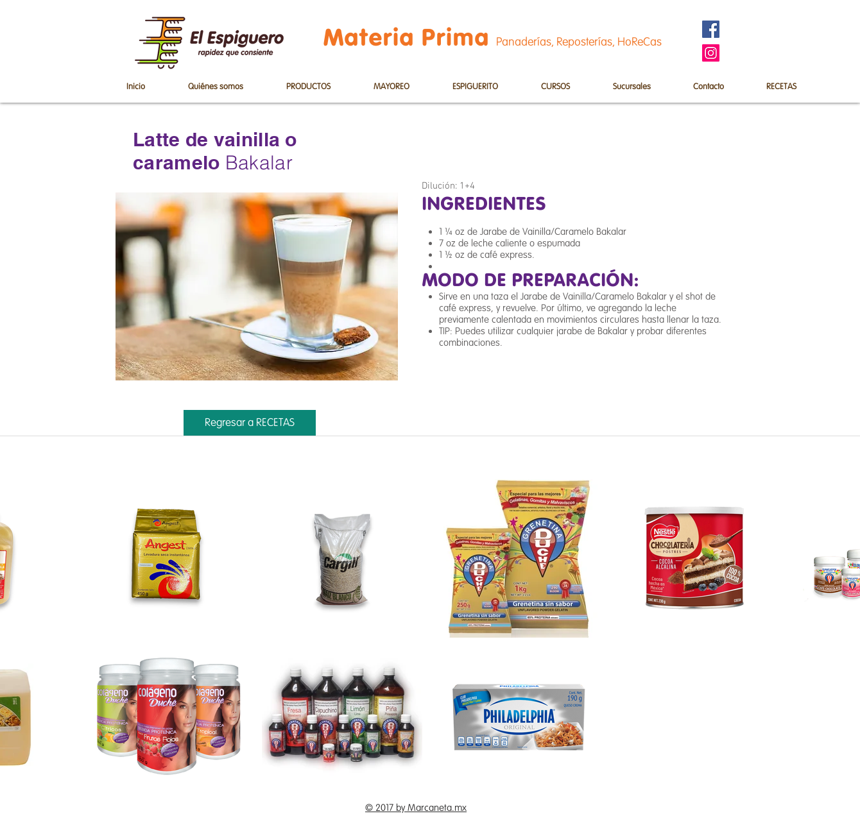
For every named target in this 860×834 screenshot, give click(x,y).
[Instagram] (710, 53)
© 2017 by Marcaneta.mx (416, 807)
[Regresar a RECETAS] (250, 423)
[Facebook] (710, 29)
